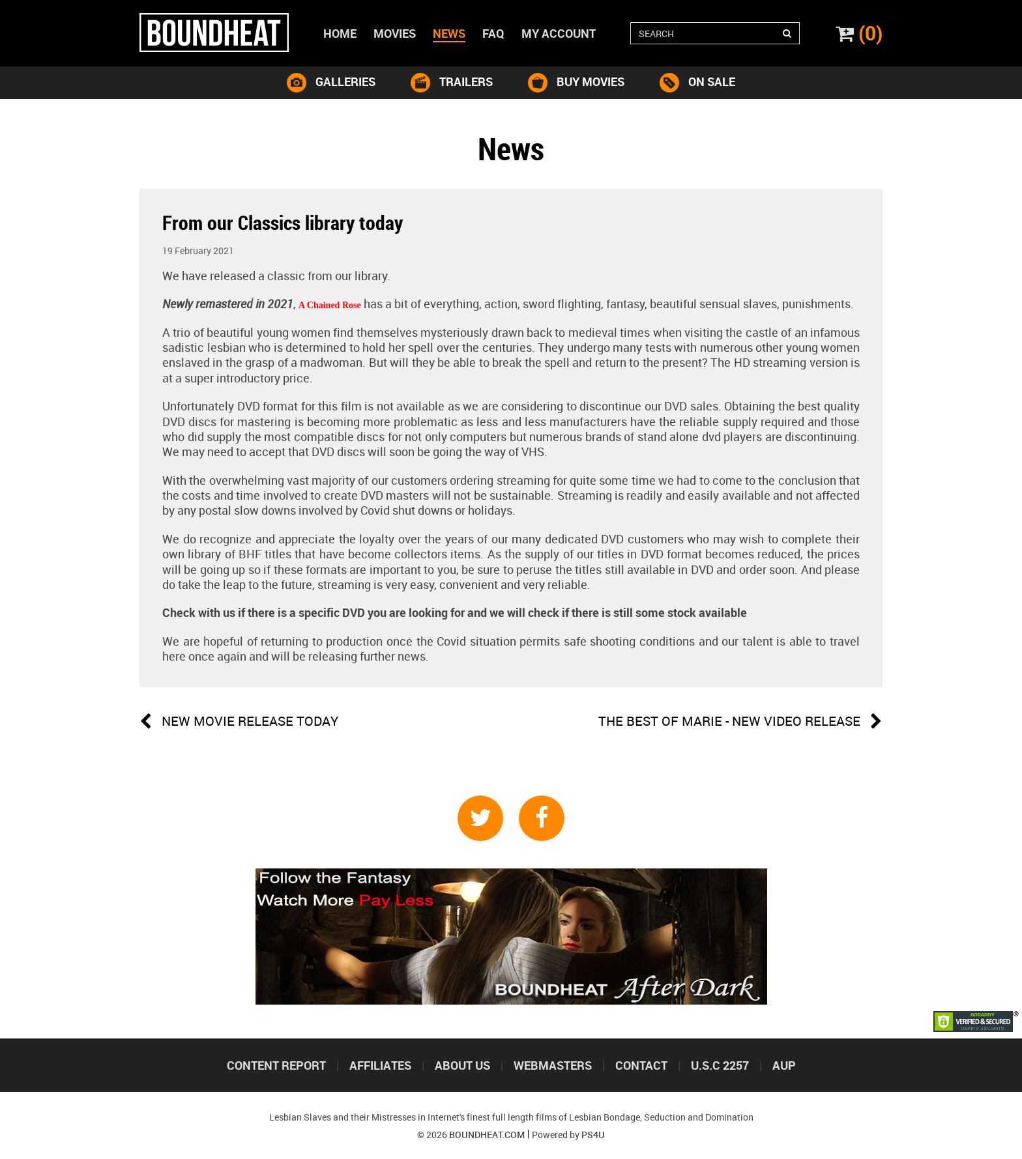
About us (462, 1065)
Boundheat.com (487, 1134)
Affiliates (380, 1065)
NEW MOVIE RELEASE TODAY (238, 722)
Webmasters (553, 1065)
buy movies (576, 83)
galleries (331, 83)
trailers (452, 83)
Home (340, 33)
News (449, 33)
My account (558, 33)
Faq (493, 33)
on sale (697, 83)
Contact (641, 1065)
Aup (784, 1065)
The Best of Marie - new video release (740, 722)
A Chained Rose (330, 305)
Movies (394, 33)
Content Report (276, 1065)
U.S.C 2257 (720, 1065)
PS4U (593, 1134)
